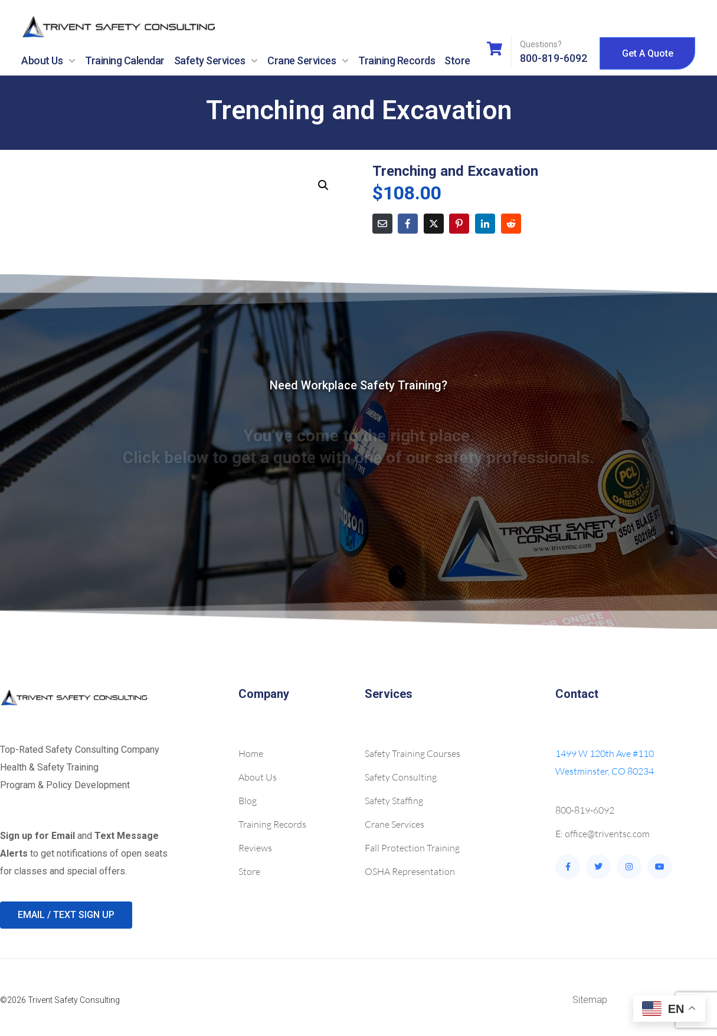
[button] (323, 185)
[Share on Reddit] (511, 224)
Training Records (396, 60)
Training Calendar (125, 60)
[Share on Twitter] (434, 224)
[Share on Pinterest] (459, 224)
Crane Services (308, 61)
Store (457, 60)
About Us (48, 61)
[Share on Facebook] (408, 224)
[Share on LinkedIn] (485, 224)
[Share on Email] (382, 224)
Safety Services (216, 61)
